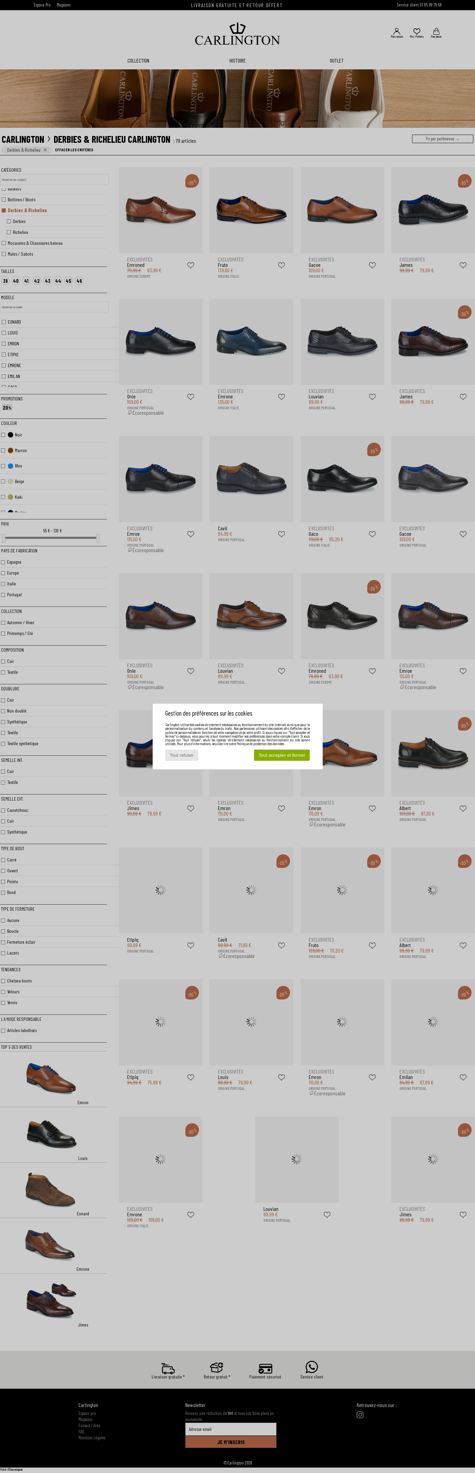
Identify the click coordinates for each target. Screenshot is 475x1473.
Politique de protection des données (260, 743)
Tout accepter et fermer (282, 755)
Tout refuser (181, 755)
